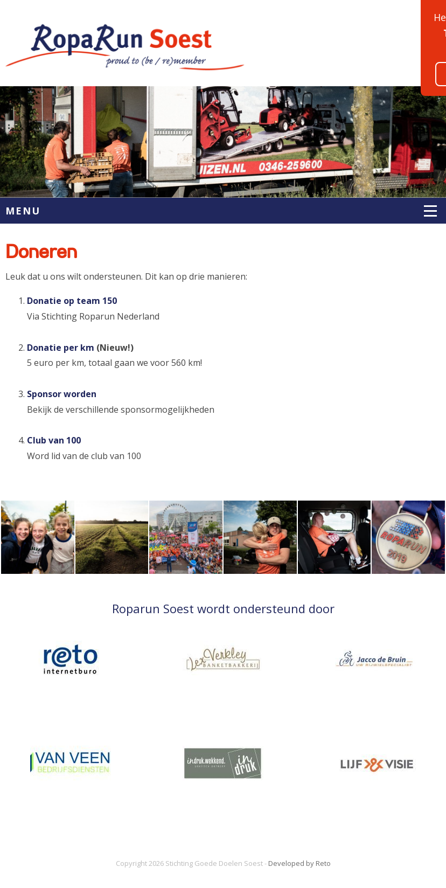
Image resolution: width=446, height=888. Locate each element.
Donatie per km (60, 347)
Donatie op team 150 (72, 301)
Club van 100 (54, 440)
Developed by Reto (299, 863)
